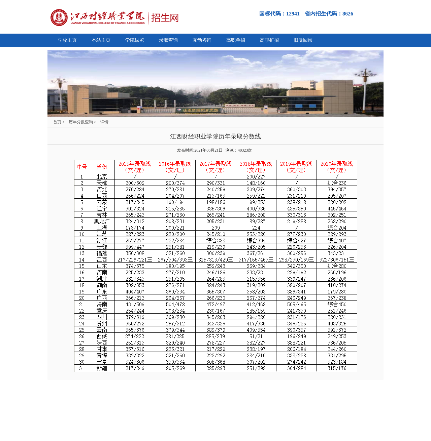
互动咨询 (202, 40)
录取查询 (168, 40)
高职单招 (235, 40)
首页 (57, 122)
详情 (104, 122)
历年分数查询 (81, 122)
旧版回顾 (303, 40)
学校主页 (67, 40)
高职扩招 (269, 40)
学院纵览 (134, 40)
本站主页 (101, 40)
